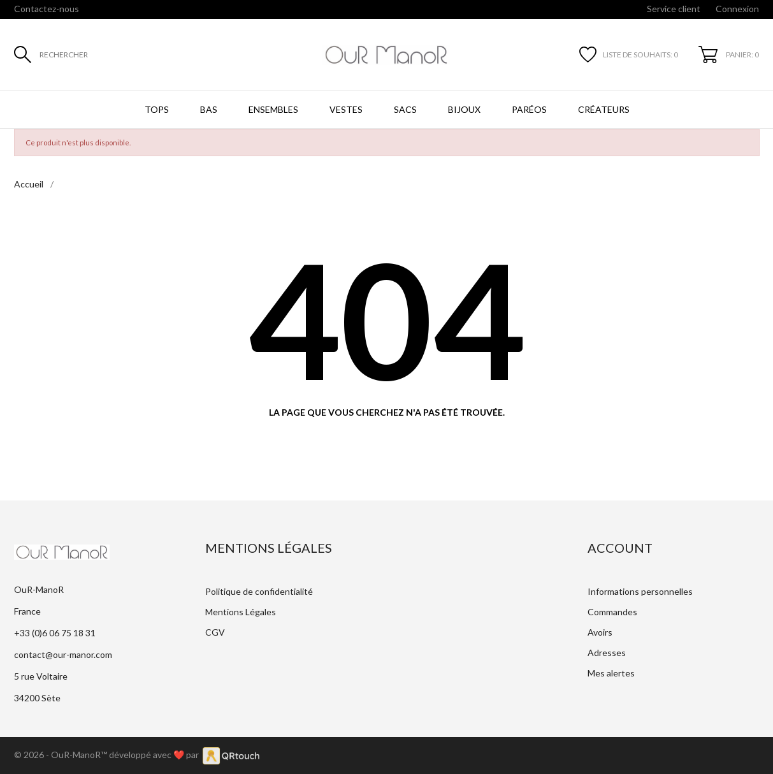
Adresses (607, 652)
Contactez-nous (46, 8)
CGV (215, 632)
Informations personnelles (640, 591)
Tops (157, 109)
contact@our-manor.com (63, 654)
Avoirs (600, 632)
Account (620, 547)
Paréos (529, 109)
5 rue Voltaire (41, 676)
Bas (208, 109)
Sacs (405, 109)
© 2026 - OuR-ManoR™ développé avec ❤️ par (108, 754)
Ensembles (273, 109)
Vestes (346, 109)
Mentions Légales (240, 611)
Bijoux (464, 109)
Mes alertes (611, 673)
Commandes (612, 611)
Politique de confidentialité (259, 591)
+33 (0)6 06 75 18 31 (55, 632)
